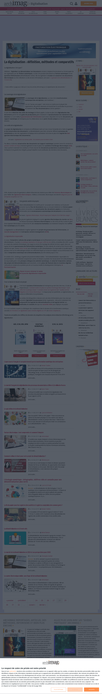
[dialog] (51, 676)
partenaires (12, 671)
